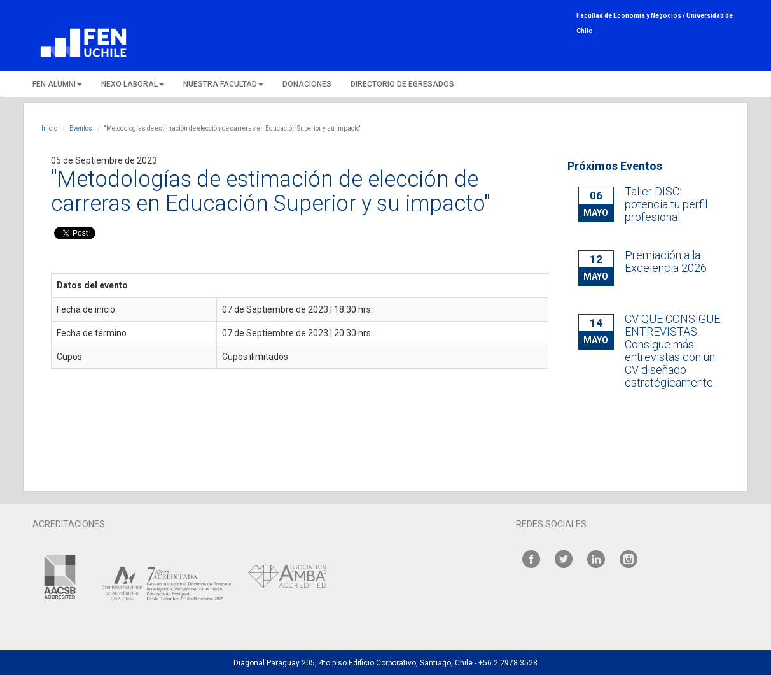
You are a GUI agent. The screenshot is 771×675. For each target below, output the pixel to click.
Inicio (49, 128)
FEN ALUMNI (57, 84)
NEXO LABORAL (132, 84)
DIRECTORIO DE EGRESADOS (402, 84)
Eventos (80, 128)
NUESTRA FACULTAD (223, 84)
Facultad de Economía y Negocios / (631, 15)
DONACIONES (306, 84)
